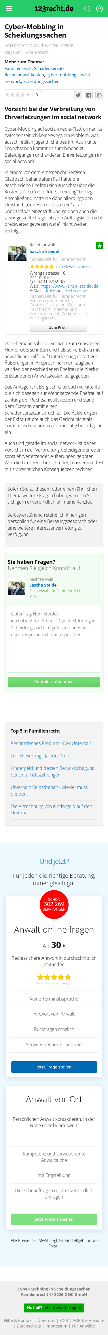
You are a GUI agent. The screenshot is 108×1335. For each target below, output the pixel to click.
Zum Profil (58, 328)
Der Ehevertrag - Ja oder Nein (40, 756)
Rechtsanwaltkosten (24, 75)
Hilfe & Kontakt (18, 1321)
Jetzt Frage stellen (53, 1067)
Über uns (46, 1321)
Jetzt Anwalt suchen (54, 1219)
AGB (64, 1321)
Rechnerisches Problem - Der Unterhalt (51, 743)
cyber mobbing (61, 75)
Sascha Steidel (44, 251)
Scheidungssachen (41, 81)
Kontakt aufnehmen (54, 682)
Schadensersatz (49, 68)
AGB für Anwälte (88, 1321)
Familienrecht (18, 68)
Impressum (56, 1326)
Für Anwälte (83, 1326)
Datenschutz (29, 1326)
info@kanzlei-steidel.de (65, 291)
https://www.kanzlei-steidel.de (69, 286)
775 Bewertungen (72, 267)
